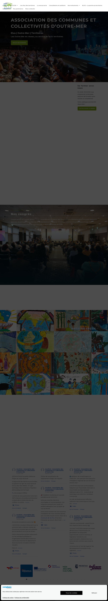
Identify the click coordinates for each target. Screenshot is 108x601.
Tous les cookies (71, 593)
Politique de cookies (8, 597)
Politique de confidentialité (21, 597)
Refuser (94, 593)
